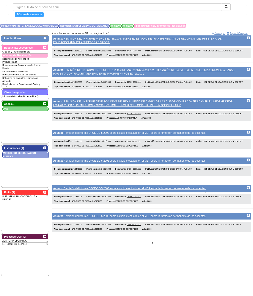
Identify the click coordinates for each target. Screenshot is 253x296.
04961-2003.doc (134, 146)
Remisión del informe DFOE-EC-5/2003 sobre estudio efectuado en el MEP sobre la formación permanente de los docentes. (129, 136)
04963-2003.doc (134, 232)
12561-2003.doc (134, 84)
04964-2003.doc (134, 174)
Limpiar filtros (12, 38)
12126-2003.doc (134, 117)
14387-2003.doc (134, 52)
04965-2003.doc (134, 203)
